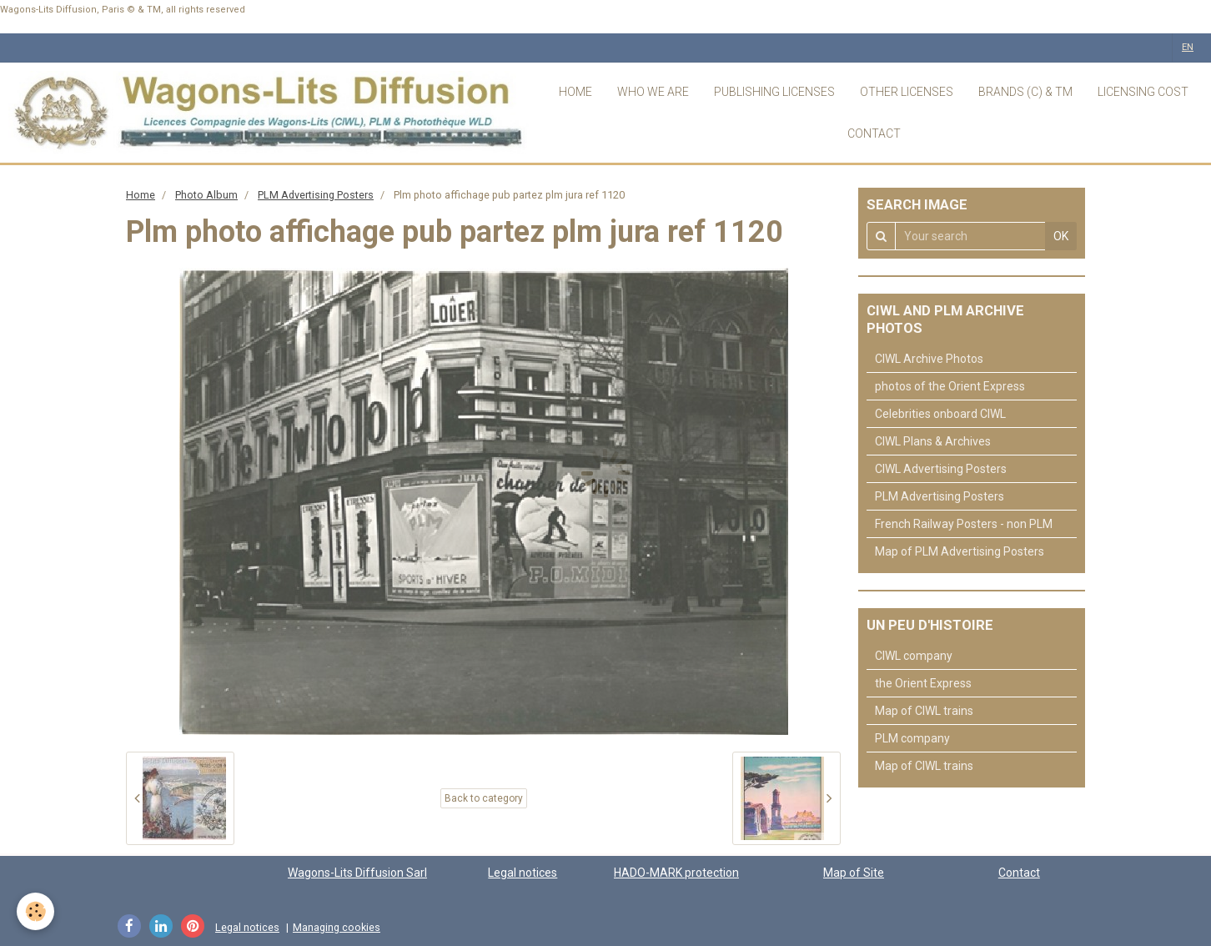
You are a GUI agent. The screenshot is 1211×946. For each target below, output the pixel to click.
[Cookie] (35, 911)
